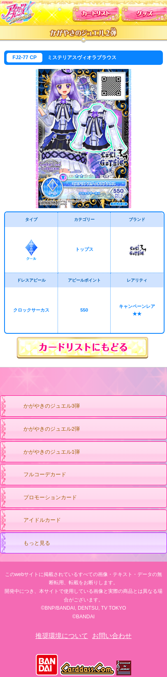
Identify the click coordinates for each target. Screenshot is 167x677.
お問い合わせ (112, 635)
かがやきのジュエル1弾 (43, 452)
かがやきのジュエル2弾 (43, 429)
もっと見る (28, 543)
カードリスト (95, 12)
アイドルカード (34, 520)
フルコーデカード (44, 474)
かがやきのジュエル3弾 (43, 406)
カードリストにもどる (84, 348)
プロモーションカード (42, 498)
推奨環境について (61, 635)
